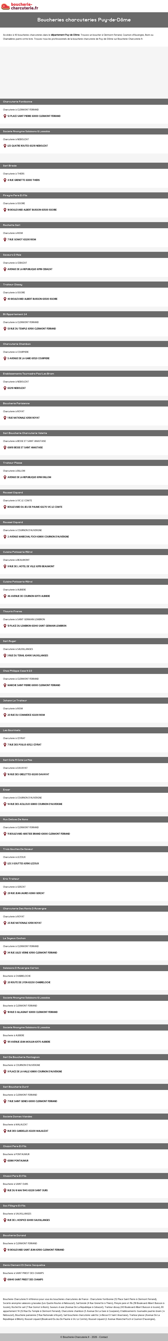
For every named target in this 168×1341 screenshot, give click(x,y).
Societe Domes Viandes (17, 1116)
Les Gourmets (11, 730)
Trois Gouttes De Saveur (18, 849)
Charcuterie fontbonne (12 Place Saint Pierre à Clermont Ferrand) (123, 1299)
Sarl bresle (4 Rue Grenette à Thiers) (94, 1303)
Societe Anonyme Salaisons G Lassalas (26, 131)
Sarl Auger (9, 641)
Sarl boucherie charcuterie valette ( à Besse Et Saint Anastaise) (96, 1315)
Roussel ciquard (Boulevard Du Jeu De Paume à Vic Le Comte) (56, 1319)
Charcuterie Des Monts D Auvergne (24, 908)
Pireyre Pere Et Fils (15, 195)
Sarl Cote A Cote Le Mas (17, 760)
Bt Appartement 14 (15, 314)
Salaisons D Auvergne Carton (21, 968)
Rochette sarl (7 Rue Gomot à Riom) (30, 1307)
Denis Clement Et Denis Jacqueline (24, 1265)
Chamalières (9, 39)
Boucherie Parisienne (16, 403)
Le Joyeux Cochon (14, 938)
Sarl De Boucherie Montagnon (21, 1057)
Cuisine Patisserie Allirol (17, 552)
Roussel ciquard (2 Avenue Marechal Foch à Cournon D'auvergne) (122, 1319)
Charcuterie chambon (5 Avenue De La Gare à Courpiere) (90, 1311)
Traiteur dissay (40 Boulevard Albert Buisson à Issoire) (132, 1307)
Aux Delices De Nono (15, 819)
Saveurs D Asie (12, 255)
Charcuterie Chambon (17, 344)
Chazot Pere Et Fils (14, 1146)
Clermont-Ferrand (113, 35)
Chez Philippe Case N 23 (17, 671)
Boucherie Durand (14, 1235)
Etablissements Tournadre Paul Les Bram (28, 374)
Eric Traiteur (11, 879)
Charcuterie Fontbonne (17, 101)
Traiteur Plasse (12, 463)
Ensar (6, 790)
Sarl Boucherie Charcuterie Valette (25, 433)
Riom (147, 35)
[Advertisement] (84, 72)
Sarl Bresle (10, 166)
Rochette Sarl (11, 225)
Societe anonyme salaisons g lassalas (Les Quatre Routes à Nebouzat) (39, 1303)
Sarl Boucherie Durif (16, 1087)
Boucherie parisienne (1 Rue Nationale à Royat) (38, 1315)
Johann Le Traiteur (15, 700)
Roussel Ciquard (13, 492)
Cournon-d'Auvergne (133, 35)
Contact (103, 1337)
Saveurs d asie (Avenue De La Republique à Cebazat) (76, 1307)
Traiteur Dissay (12, 284)
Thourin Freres (12, 611)
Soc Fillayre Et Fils (14, 1206)
